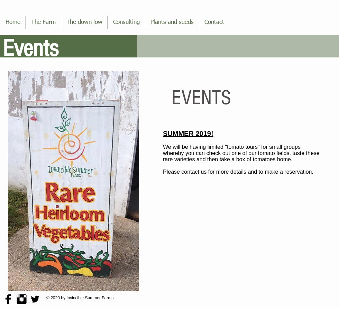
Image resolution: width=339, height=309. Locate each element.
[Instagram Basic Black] (22, 299)
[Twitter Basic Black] (35, 299)
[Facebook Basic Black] (8, 299)
